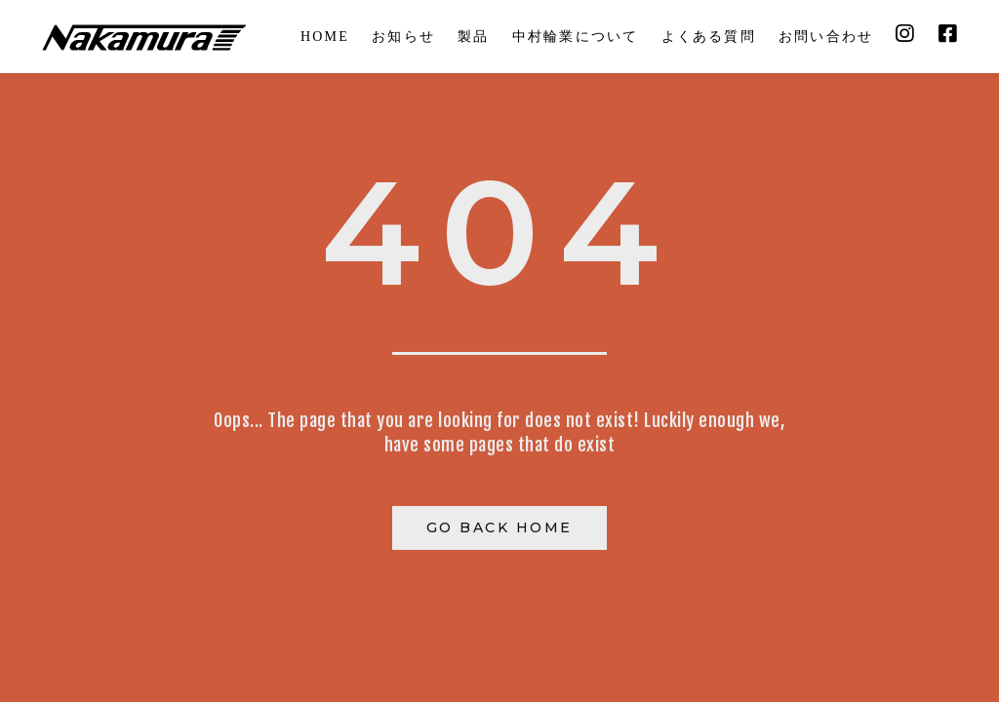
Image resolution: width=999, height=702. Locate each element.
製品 (473, 36)
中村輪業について (575, 36)
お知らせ (403, 36)
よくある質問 (708, 36)
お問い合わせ (826, 36)
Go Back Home (499, 527)
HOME (324, 36)
